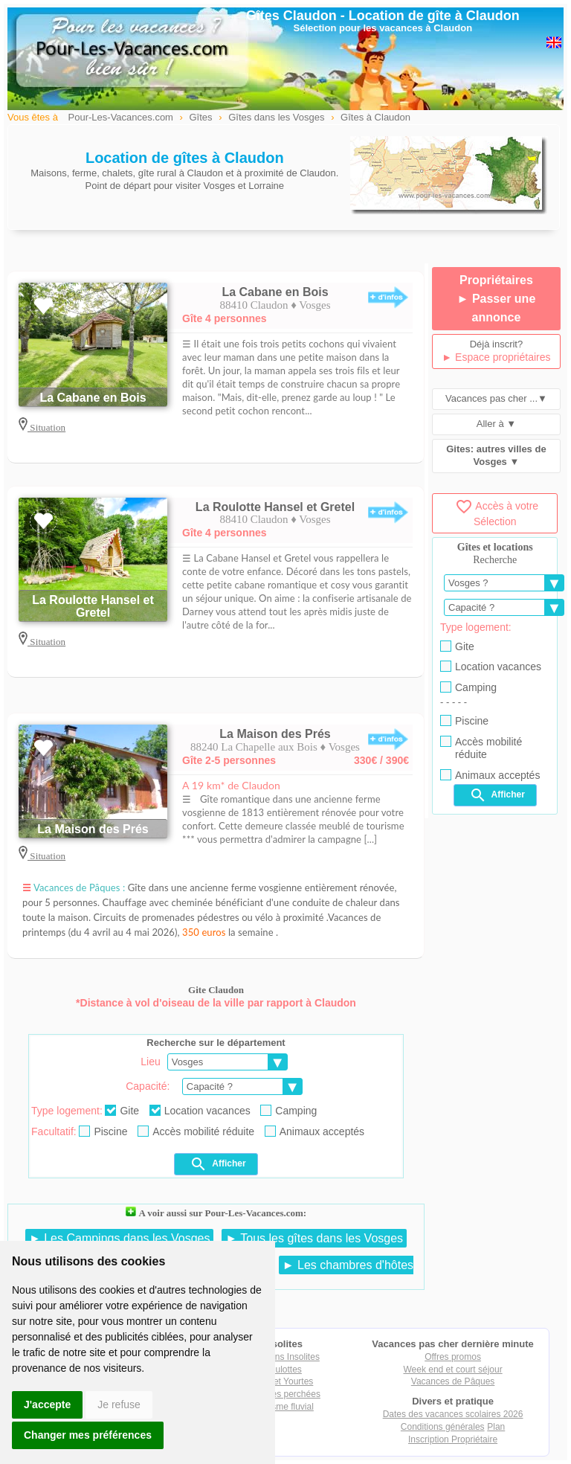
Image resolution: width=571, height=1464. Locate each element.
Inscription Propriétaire (452, 1439)
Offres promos (453, 1357)
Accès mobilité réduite (196, 1131)
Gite (122, 1111)
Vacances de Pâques (453, 1381)
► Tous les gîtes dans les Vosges (314, 1238)
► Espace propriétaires (496, 357)
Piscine (103, 1131)
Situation (46, 427)
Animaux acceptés (314, 1131)
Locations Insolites (283, 1357)
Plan (496, 1427)
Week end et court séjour (452, 1369)
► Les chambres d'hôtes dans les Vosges (292, 1272)
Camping (288, 1111)
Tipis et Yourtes (283, 1381)
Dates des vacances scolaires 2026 (453, 1414)
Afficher (217, 1164)
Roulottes (283, 1369)
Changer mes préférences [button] (88, 1435)
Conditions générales (443, 1427)
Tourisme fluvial (283, 1407)
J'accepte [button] (47, 1404)
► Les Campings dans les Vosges (119, 1238)
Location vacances (200, 1111)
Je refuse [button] (119, 1404)
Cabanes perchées (282, 1394)
